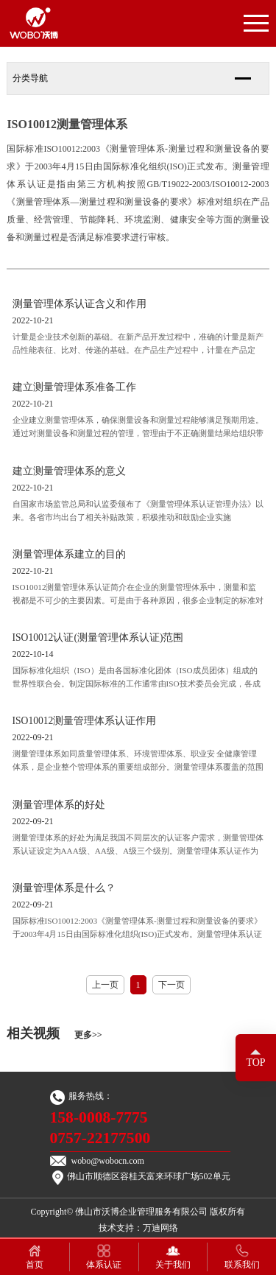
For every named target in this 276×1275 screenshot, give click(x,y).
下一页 (171, 985)
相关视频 (54, 1033)
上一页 (105, 985)
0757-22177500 (100, 1138)
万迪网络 (160, 1228)
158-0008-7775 (99, 1117)
